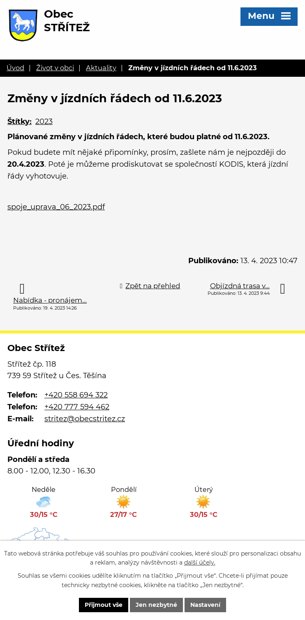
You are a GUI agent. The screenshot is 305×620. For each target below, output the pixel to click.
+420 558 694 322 (76, 395)
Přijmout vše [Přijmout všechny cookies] (103, 605)
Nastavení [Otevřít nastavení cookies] (205, 605)
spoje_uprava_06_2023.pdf (56, 206)
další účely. (199, 563)
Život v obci (55, 68)
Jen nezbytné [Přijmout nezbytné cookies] (156, 605)
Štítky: (19, 121)
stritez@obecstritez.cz (84, 418)
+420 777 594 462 (76, 406)
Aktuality (101, 68)
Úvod (15, 68)
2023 (44, 121)
